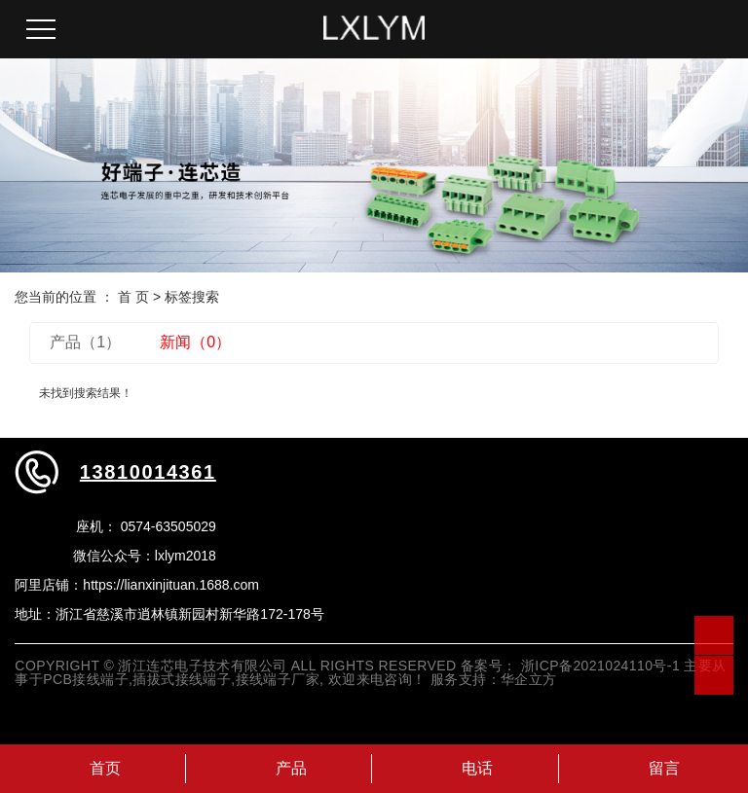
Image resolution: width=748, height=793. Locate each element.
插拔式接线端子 (181, 679)
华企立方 (529, 679)
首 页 (133, 297)
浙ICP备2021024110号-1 (600, 665)
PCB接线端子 (86, 679)
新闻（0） (195, 342)
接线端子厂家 (278, 679)
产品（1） (85, 342)
